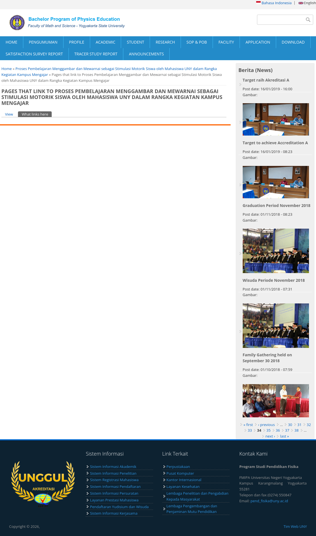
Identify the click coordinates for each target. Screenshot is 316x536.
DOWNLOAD (293, 42)
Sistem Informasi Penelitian (113, 473)
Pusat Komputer (180, 473)
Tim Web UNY (295, 526)
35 (269, 430)
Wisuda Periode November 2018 (274, 280)
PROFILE (76, 42)
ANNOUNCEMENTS (146, 54)
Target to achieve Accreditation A (275, 142)
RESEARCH (165, 42)
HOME (11, 42)
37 (287, 430)
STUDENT (135, 42)
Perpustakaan (178, 466)
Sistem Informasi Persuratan (114, 493)
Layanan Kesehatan (183, 486)
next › (270, 436)
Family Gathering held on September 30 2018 (267, 357)
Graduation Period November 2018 (276, 205)
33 (250, 430)
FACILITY (226, 42)
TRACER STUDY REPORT (95, 54)
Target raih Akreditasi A (266, 80)
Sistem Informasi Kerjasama (113, 513)
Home (6, 68)
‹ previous (266, 424)
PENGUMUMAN (43, 42)
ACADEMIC (105, 42)
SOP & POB (197, 42)
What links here (37, 114)
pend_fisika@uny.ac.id (269, 500)
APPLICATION (257, 42)
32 (309, 424)
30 (290, 424)
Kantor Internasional (184, 479)
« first (248, 424)
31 (299, 424)
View (9, 114)
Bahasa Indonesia (274, 2)
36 (278, 430)
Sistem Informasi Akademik (113, 466)
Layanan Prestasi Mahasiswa (114, 500)
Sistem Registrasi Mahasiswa (114, 479)
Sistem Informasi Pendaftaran (115, 486)
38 (296, 430)
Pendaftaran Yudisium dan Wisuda (119, 506)
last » (284, 436)
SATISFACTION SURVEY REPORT (34, 54)
